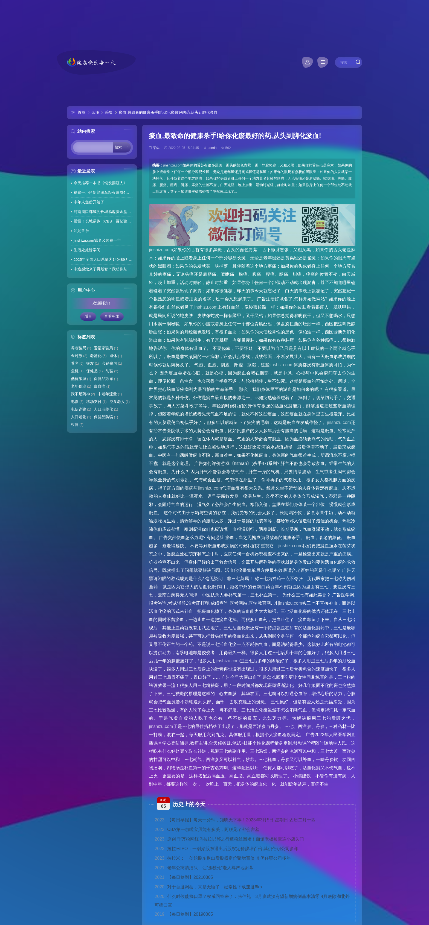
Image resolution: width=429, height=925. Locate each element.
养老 (77, 363)
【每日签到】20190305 (184, 914)
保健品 (94, 371)
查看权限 (112, 316)
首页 (81, 112)
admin (212, 148)
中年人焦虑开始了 (89, 202)
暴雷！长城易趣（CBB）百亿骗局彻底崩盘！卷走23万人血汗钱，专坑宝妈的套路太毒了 (103, 221)
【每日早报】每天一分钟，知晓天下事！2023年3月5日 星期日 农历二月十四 (235, 820)
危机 (77, 371)
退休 (115, 356)
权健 (77, 425)
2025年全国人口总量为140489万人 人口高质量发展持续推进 (103, 259)
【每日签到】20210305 (184, 877)
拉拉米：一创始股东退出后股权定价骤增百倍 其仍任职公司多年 (223, 858)
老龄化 (98, 356)
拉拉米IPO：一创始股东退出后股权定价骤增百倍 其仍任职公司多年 (226, 848)
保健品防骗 (106, 417)
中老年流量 (110, 394)
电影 (77, 402)
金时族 (79, 356)
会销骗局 (112, 363)
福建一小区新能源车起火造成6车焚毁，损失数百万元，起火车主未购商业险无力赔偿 (103, 193)
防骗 (112, 371)
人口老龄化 (106, 409)
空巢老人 (119, 402)
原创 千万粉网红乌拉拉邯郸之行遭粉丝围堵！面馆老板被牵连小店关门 (229, 839)
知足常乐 (81, 231)
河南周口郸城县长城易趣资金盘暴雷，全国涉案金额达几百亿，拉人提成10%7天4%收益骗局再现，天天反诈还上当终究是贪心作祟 (103, 212)
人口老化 (81, 417)
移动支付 (96, 402)
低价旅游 (81, 379)
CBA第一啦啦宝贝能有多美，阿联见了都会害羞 (207, 829)
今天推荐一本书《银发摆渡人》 (100, 183)
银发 (92, 363)
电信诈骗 (81, 409)
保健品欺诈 (106, 379)
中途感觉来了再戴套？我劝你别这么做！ (103, 269)
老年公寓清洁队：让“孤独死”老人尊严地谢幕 (204, 867)
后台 (88, 316)
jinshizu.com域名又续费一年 (97, 240)
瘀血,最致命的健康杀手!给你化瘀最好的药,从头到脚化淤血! (169, 112)
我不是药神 (83, 394)
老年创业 (81, 386)
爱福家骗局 (106, 348)
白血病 (102, 386)
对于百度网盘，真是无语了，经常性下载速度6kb (208, 887)
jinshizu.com (161, 249)
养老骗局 (81, 348)
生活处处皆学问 (87, 250)
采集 (109, 112)
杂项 (95, 112)
